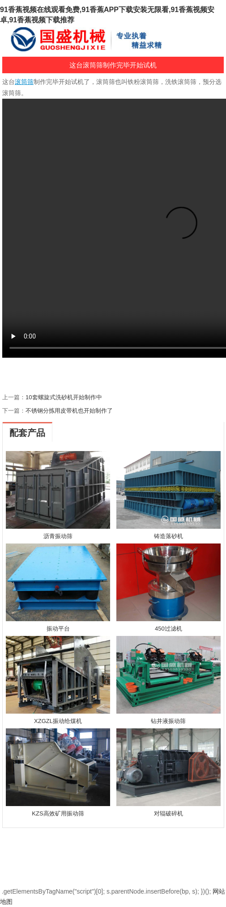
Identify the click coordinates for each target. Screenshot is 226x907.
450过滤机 (168, 628)
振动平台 (58, 628)
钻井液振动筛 (168, 721)
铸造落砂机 (168, 536)
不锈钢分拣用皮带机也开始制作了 (69, 410)
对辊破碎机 (168, 813)
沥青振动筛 (57, 536)
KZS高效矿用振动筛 (58, 813)
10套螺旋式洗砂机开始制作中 (64, 397)
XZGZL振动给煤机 (58, 721)
